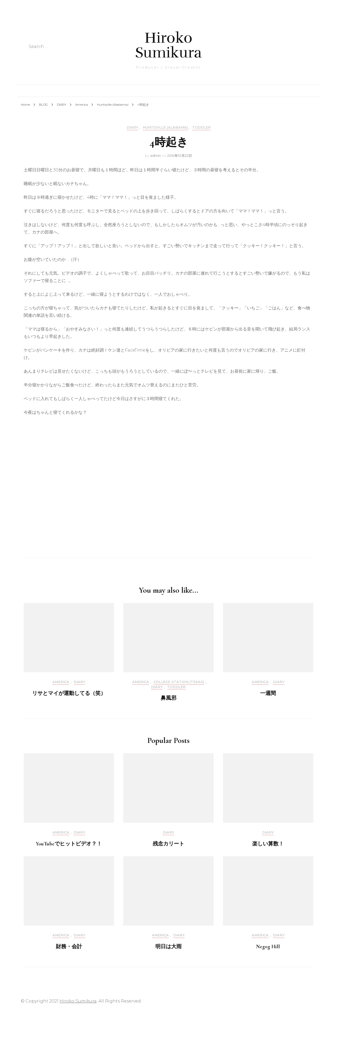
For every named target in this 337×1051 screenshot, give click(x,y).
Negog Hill (268, 946)
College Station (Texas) (178, 682)
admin (155, 155)
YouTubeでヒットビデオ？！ (69, 844)
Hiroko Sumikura (168, 45)
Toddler (201, 127)
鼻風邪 (168, 698)
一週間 (268, 693)
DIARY (132, 127)
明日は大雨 (168, 946)
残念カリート (168, 844)
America (60, 682)
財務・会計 (69, 946)
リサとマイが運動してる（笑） (69, 693)
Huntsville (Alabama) (165, 127)
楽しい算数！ (268, 844)
